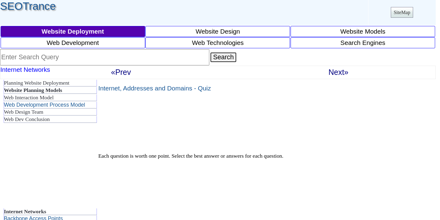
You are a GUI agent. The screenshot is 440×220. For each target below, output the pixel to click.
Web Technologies (218, 42)
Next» (338, 72)
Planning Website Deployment (36, 83)
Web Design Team (23, 112)
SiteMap (402, 12)
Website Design (218, 31)
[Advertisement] (49, 168)
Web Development (73, 42)
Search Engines (362, 42)
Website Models (363, 31)
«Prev (121, 72)
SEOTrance (28, 6)
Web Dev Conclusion (27, 119)
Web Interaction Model (29, 97)
